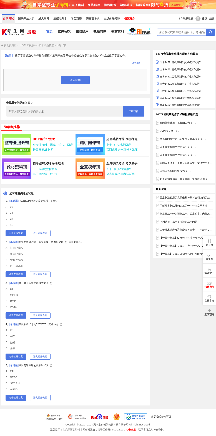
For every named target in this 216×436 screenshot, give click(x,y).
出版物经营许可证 (161, 416)
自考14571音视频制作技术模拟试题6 (180, 69)
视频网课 (99, 31)
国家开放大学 (26, 18)
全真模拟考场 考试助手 (121, 163)
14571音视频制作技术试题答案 (36, 45)
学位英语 (76, 18)
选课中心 (209, 272)
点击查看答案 (16, 233)
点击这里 (131, 429)
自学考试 (8, 18)
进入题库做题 (40, 233)
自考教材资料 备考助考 (48, 163)
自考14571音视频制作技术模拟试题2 (180, 98)
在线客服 (209, 300)
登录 (201, 18)
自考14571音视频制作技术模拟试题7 (180, 62)
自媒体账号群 (112, 18)
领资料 (209, 259)
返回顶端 (209, 314)
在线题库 (82, 31)
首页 (49, 31)
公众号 (209, 245)
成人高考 (43, 18)
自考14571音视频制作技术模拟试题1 (180, 105)
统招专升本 (60, 18)
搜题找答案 (9, 45)
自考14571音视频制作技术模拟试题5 (180, 76)
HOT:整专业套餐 (44, 139)
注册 (211, 18)
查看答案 (75, 80)
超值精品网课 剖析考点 (121, 139)
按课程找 (64, 31)
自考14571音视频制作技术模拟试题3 (180, 90)
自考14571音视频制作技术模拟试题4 (180, 83)
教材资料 (117, 31)
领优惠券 (129, 18)
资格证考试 (92, 18)
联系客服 (186, 18)
